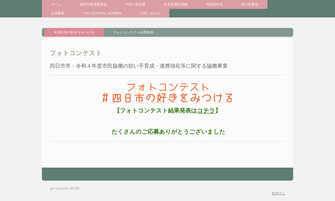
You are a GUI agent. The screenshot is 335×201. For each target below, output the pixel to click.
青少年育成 (249, 4)
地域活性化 (214, 4)
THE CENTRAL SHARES (102, 13)
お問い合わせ (150, 13)
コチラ (206, 110)
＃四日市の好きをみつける (74, 32)
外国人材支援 (135, 4)
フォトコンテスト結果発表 (133, 32)
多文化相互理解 (176, 4)
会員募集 (58, 13)
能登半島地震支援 (93, 4)
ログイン (278, 193)
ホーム (56, 4)
